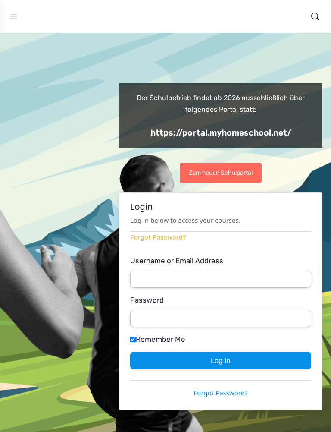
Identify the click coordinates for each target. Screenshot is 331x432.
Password (147, 300)
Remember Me (157, 339)
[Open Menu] (14, 16)
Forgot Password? (158, 237)
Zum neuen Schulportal (221, 173)
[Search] (315, 16)
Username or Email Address (176, 260)
